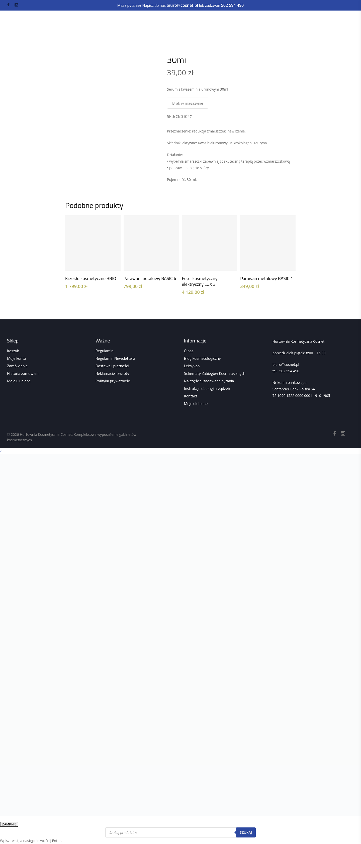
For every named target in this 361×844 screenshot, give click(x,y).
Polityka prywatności (113, 381)
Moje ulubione (19, 381)
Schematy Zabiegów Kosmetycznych (214, 373)
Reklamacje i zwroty (112, 373)
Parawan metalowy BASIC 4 (150, 278)
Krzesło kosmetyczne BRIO (90, 278)
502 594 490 (289, 371)
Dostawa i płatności (112, 366)
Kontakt (190, 396)
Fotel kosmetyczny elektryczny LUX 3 (200, 281)
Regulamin (105, 351)
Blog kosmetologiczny (202, 358)
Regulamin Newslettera (115, 358)
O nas (189, 351)
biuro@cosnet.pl (286, 364)
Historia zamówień (23, 373)
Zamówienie (17, 366)
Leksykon (192, 366)
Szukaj (246, 832)
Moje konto (16, 358)
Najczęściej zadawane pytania (209, 381)
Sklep (98, 36)
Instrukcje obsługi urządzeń (207, 388)
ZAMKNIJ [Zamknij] (9, 824)
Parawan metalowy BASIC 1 (266, 278)
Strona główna (76, 36)
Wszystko (115, 36)
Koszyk (13, 351)
